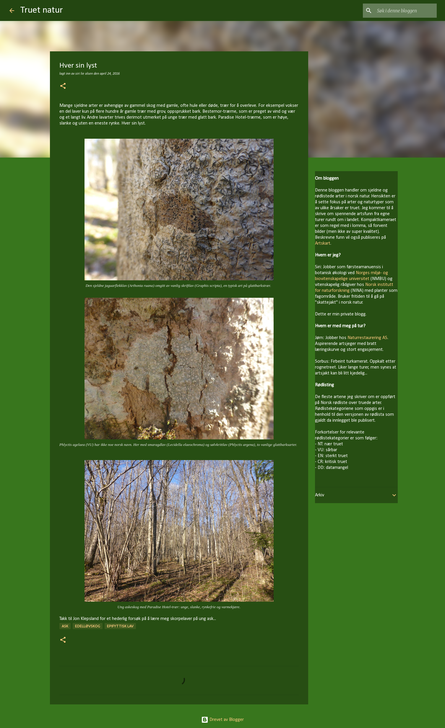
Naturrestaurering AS (367, 338)
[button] (62, 86)
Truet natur (41, 10)
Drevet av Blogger (222, 719)
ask (65, 626)
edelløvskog (87, 626)
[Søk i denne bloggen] (406, 11)
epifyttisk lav (120, 626)
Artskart (322, 243)
